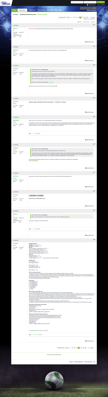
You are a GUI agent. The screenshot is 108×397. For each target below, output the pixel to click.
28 (87, 17)
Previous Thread (51, 354)
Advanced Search (91, 10)
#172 (94, 46)
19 (82, 17)
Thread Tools (86, 21)
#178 (94, 191)
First (68, 17)
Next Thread (58, 354)
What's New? (22, 10)
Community (32, 10)
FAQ (56, 10)
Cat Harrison (35, 334)
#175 (94, 116)
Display (92, 21)
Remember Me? (92, 4)
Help (98, 4)
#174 (94, 97)
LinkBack (79, 21)
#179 (94, 210)
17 (78, 17)
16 (75, 17)
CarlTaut (34, 133)
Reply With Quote (89, 41)
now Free (51, 82)
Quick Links (50, 10)
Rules (60, 10)
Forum (14, 10)
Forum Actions (41, 10)
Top (94, 361)
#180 (94, 239)
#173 (94, 64)
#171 (94, 24)
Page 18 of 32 (62, 17)
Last (93, 17)
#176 (94, 144)
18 (80, 17)
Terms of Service (88, 361)
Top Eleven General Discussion (28, 14)
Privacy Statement (78, 361)
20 (85, 17)
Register (103, 4)
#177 (94, 172)
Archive (71, 361)
